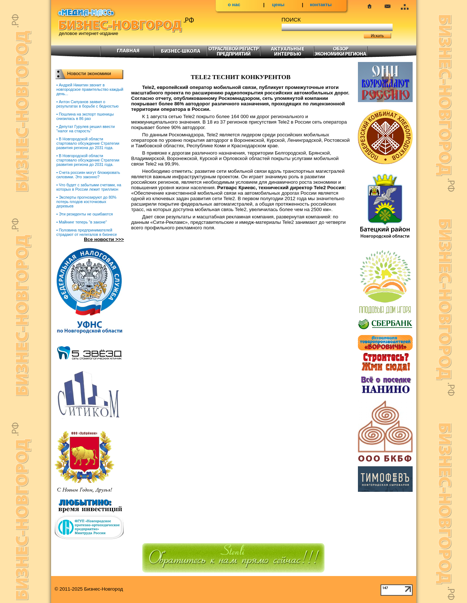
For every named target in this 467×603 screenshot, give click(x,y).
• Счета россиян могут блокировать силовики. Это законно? (88, 174)
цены (278, 4)
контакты (321, 4)
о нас (234, 4)
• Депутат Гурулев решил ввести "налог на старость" (86, 128)
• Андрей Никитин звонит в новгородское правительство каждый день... (90, 89)
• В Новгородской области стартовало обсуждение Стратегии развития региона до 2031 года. (88, 143)
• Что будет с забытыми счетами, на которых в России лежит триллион (89, 187)
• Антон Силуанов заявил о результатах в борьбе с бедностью (88, 104)
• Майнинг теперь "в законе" (82, 222)
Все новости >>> (104, 239)
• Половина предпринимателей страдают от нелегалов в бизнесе (87, 232)
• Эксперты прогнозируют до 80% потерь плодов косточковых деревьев (87, 201)
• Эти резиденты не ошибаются (85, 214)
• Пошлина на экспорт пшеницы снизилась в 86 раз (85, 116)
